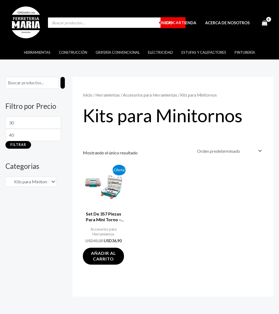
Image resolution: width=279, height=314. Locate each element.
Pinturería (241, 52)
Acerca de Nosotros (228, 22)
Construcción (75, 52)
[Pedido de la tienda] (228, 151)
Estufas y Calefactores (202, 52)
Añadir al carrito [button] (103, 255)
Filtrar (18, 145)
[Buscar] (62, 83)
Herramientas (40, 52)
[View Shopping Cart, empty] (264, 22)
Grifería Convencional (118, 52)
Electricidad (159, 52)
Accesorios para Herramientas (150, 94)
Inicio (169, 22)
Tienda (190, 22)
